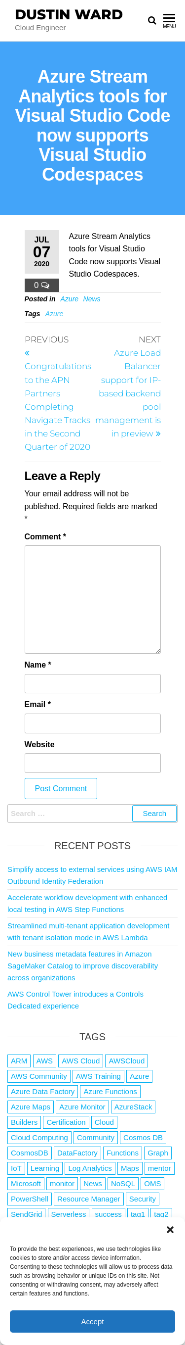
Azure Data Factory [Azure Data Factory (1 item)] (42, 1091)
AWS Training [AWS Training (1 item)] (98, 1076)
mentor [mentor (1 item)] (159, 1168)
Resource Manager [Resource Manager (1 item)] (88, 1199)
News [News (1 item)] (92, 1183)
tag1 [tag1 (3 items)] (138, 1214)
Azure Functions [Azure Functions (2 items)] (110, 1091)
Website (40, 744)
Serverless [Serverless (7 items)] (68, 1214)
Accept (92, 1321)
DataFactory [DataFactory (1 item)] (77, 1153)
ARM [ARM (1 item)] (19, 1061)
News (92, 299)
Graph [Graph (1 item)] (158, 1153)
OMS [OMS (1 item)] (152, 1183)
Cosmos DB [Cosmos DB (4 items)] (143, 1137)
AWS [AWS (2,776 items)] (45, 1061)
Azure (70, 299)
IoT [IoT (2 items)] (16, 1168)
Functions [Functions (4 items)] (123, 1153)
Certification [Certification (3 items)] (65, 1122)
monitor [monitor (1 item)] (62, 1183)
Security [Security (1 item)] (142, 1199)
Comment (45, 536)
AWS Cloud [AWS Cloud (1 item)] (81, 1061)
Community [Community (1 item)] (95, 1137)
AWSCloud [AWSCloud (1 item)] (127, 1061)
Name (38, 665)
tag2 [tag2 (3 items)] (161, 1214)
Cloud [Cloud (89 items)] (104, 1122)
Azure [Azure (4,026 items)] (139, 1076)
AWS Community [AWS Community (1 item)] (39, 1076)
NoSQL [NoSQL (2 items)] (123, 1183)
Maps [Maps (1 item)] (130, 1168)
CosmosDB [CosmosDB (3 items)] (29, 1153)
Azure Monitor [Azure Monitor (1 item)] (82, 1107)
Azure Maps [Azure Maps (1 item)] (30, 1107)
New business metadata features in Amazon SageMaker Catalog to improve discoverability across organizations (82, 966)
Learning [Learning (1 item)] (45, 1168)
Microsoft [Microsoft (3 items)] (26, 1183)
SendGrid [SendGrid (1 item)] (26, 1214)
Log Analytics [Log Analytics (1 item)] (89, 1168)
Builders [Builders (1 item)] (24, 1122)
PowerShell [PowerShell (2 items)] (29, 1199)
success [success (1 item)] (108, 1214)
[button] (170, 1230)
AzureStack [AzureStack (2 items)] (133, 1107)
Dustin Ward (69, 14)
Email (38, 704)
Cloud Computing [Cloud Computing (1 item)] (39, 1137)
